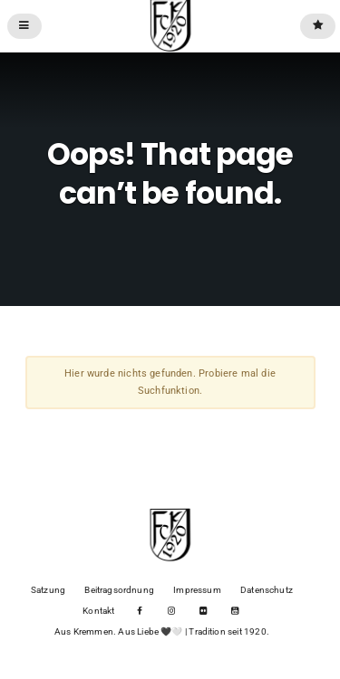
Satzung (48, 590)
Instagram (172, 611)
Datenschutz (266, 590)
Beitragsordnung (118, 590)
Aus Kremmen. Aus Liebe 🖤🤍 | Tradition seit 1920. (161, 631)
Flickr (203, 611)
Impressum (197, 590)
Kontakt (98, 611)
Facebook (140, 611)
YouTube (234, 611)
